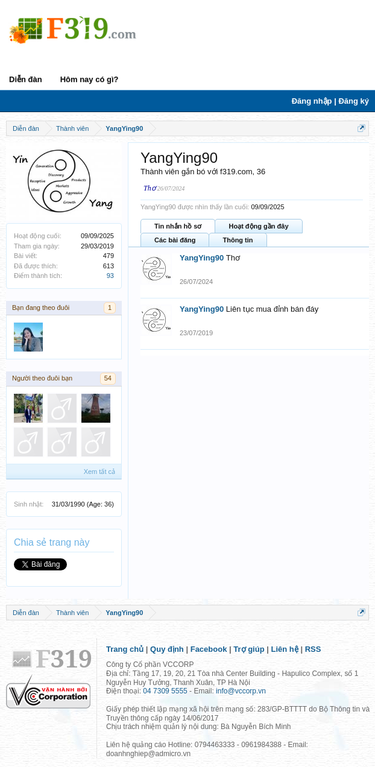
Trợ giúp (248, 649)
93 (110, 275)
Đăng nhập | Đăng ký (330, 101)
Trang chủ (124, 649)
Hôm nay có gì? (89, 79)
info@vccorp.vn (241, 691)
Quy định (167, 649)
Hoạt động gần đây (258, 226)
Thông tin (237, 240)
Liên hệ (284, 649)
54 (108, 378)
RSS (313, 649)
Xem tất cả (99, 471)
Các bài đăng (174, 240)
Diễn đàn (25, 79)
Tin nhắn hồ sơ (177, 226)
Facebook (209, 649)
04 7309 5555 (165, 691)
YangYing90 (202, 257)
